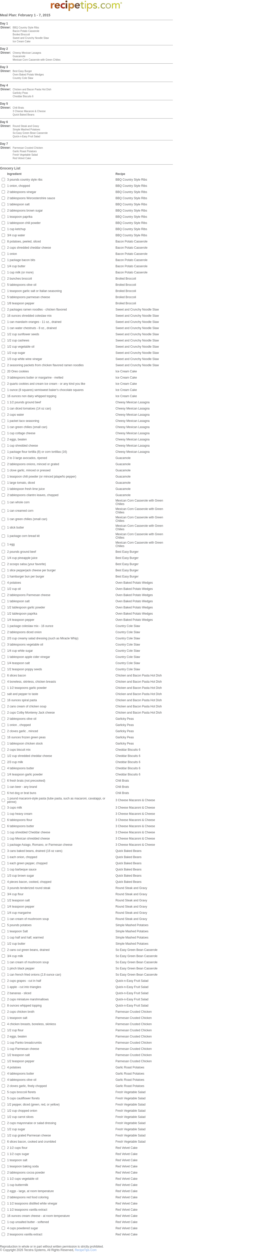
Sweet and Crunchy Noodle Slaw (31, 38)
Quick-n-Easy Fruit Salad (26, 136)
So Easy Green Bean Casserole (30, 133)
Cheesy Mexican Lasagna (27, 52)
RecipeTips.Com (86, 1250)
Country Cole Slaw (23, 78)
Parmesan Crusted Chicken (28, 147)
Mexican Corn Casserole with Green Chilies (36, 59)
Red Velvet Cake (22, 158)
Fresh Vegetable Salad (25, 154)
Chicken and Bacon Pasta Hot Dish (32, 89)
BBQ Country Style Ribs (26, 27)
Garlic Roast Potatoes (25, 151)
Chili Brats (18, 107)
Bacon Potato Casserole (26, 31)
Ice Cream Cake (21, 41)
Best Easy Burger (22, 71)
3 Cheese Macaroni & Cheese (29, 111)
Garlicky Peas (20, 93)
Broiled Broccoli (21, 34)
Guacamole (19, 56)
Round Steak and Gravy (26, 126)
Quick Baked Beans (23, 114)
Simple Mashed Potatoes (26, 129)
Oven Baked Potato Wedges (28, 74)
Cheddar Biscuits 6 (23, 96)
